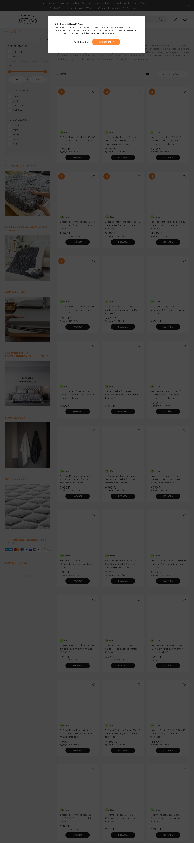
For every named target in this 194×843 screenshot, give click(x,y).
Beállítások (80, 42)
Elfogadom (105, 42)
